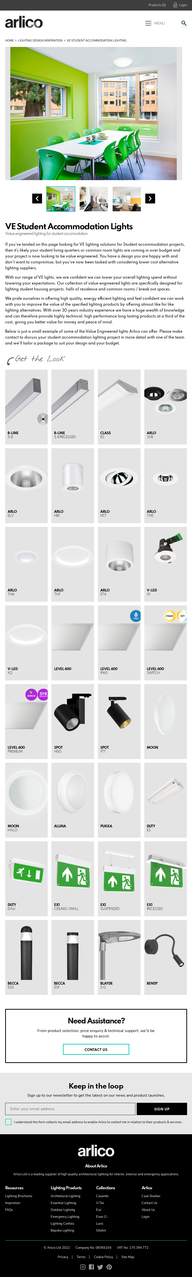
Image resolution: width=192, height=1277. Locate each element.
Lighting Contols (62, 1223)
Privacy (63, 1257)
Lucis (99, 1223)
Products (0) (157, 5)
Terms (81, 1257)
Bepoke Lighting (62, 1230)
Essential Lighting (63, 1203)
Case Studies (151, 1196)
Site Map (127, 1257)
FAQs (9, 1210)
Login (145, 1217)
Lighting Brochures (18, 1196)
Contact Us (149, 1203)
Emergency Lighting (65, 1217)
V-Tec (100, 1203)
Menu (155, 24)
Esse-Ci (101, 1217)
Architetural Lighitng (65, 1196)
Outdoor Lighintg (63, 1210)
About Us (148, 1210)
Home (9, 41)
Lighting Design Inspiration (40, 41)
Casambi (102, 1196)
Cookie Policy (103, 1257)
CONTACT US (96, 1050)
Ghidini (101, 1230)
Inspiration (12, 1203)
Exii (98, 1210)
